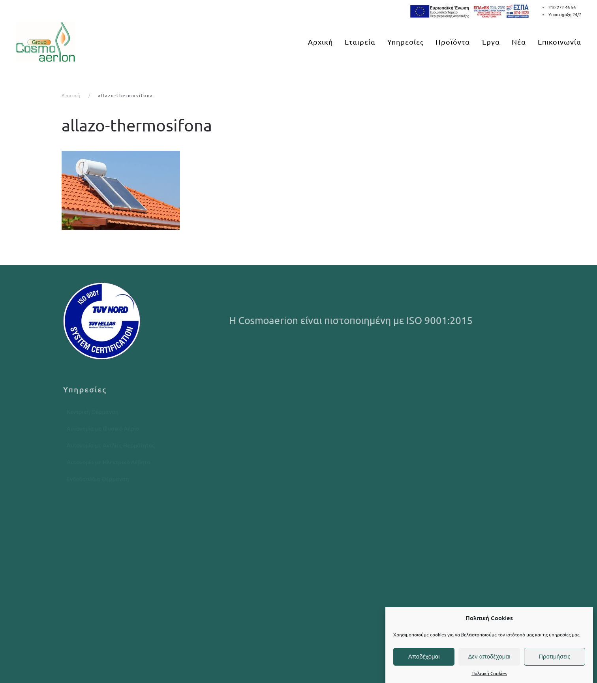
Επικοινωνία (559, 42)
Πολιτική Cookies (489, 673)
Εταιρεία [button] (360, 42)
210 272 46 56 (562, 7)
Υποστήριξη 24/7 (564, 14)
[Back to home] (45, 42)
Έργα (491, 42)
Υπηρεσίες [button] (405, 42)
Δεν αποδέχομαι (489, 656)
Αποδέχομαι (424, 656)
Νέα (519, 42)
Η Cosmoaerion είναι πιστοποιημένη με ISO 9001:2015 (352, 320)
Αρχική (320, 42)
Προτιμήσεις (554, 656)
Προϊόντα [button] (453, 42)
